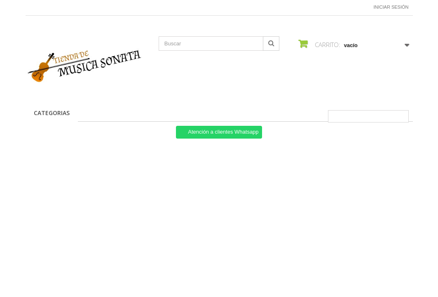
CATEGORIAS (52, 113)
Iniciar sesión (391, 7)
